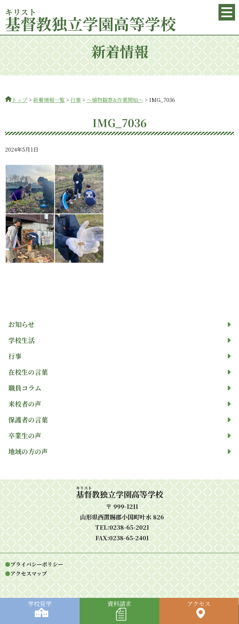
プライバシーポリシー (36, 564)
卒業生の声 (119, 435)
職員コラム (119, 388)
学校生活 (119, 340)
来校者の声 (119, 403)
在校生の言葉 (119, 372)
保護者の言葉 (119, 419)
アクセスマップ (28, 573)
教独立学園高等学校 (90, 23)
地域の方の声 (119, 451)
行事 (119, 356)
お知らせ (119, 324)
